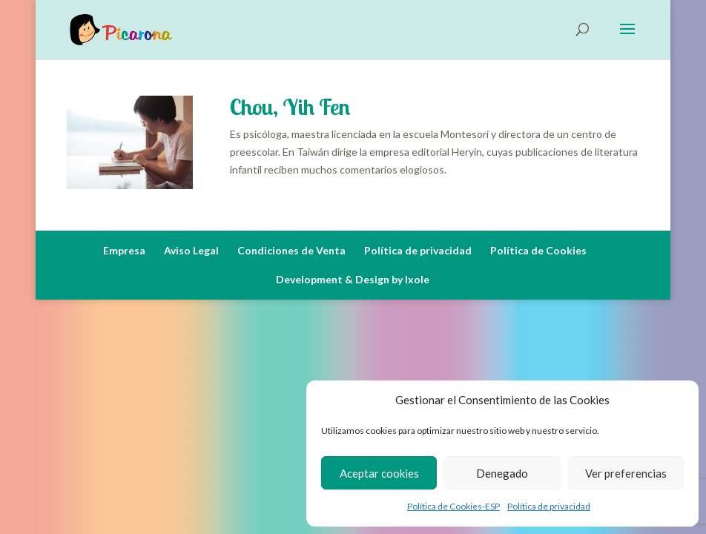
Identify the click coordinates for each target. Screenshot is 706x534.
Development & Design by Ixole (352, 279)
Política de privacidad (548, 506)
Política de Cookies (538, 250)
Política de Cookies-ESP (453, 506)
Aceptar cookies (379, 473)
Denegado (502, 473)
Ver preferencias (626, 473)
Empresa (124, 250)
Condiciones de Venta (291, 250)
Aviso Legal (191, 250)
